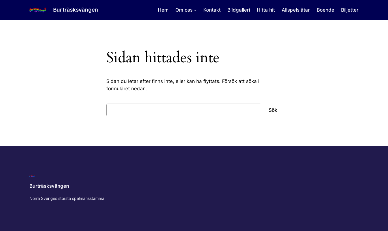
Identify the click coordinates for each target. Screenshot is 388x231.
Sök (273, 110)
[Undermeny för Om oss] (195, 9)
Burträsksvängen (75, 9)
